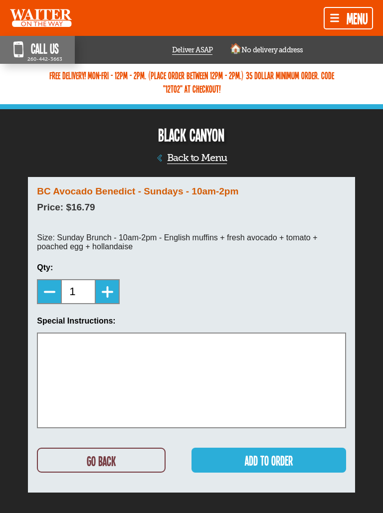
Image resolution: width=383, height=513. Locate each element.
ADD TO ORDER (269, 460)
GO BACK (101, 461)
